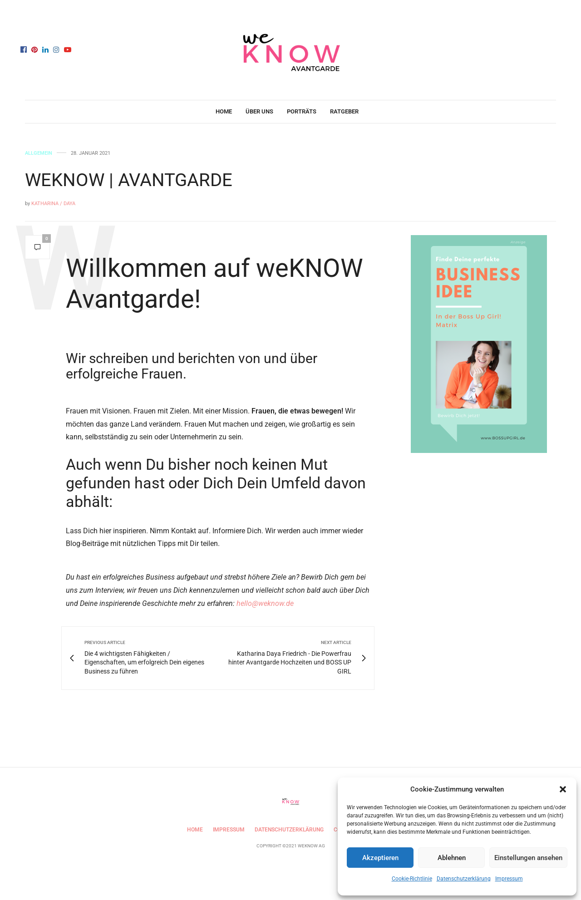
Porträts (301, 111)
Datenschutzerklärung (464, 878)
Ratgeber (344, 111)
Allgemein (38, 153)
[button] (562, 789)
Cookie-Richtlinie (412, 878)
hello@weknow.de (265, 603)
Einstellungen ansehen (528, 858)
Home (224, 111)
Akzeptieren (380, 858)
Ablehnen (452, 858)
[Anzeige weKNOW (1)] (479, 343)
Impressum (509, 878)
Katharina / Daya (53, 204)
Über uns (259, 111)
